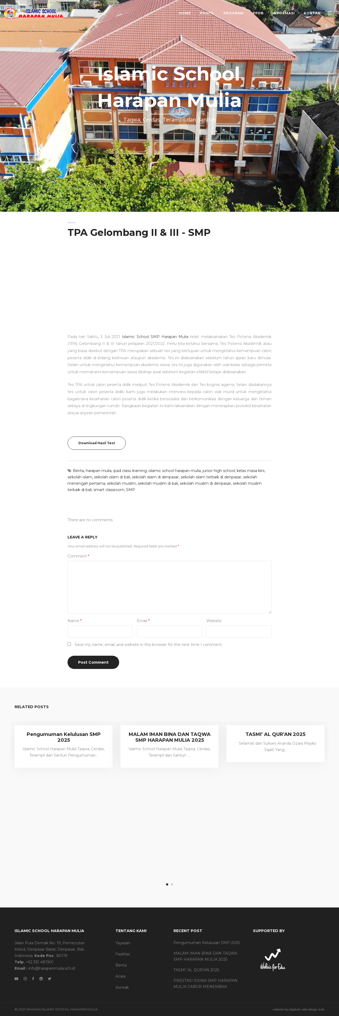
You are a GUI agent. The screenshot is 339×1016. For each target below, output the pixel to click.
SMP (130, 489)
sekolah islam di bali (112, 477)
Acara (120, 976)
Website (214, 620)
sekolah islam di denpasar (155, 477)
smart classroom (108, 489)
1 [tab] (167, 884)
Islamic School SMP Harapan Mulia (155, 299)
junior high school (219, 470)
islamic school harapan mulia (175, 470)
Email (143, 620)
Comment (78, 556)
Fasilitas (122, 954)
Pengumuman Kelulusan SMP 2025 (64, 737)
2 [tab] (172, 884)
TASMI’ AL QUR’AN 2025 (275, 734)
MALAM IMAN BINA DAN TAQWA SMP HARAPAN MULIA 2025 (170, 737)
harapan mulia (98, 470)
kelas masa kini (250, 470)
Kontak (122, 987)
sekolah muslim (121, 483)
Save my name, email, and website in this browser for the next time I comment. (148, 644)
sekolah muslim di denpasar (205, 483)
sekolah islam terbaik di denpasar (211, 477)
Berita (78, 470)
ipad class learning (130, 470)
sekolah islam (80, 477)
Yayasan (122, 943)
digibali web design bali (306, 1009)
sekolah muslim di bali (158, 483)
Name (75, 620)
